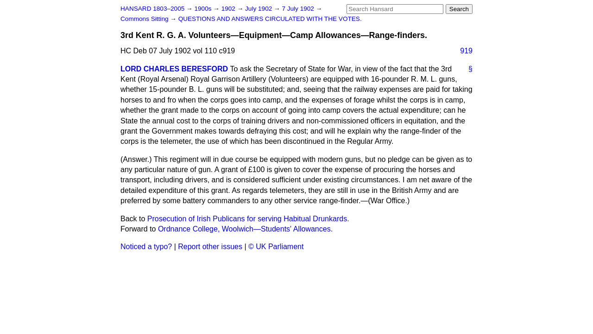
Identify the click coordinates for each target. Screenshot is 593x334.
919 (466, 51)
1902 (229, 8)
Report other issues (210, 246)
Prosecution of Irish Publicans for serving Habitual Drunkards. (248, 219)
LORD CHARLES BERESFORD (174, 69)
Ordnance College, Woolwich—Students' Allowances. (245, 229)
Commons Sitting (145, 18)
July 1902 (259, 8)
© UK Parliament (275, 246)
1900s (203, 8)
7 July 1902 (298, 8)
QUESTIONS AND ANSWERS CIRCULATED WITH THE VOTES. (270, 18)
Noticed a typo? (146, 246)
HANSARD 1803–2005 (152, 8)
